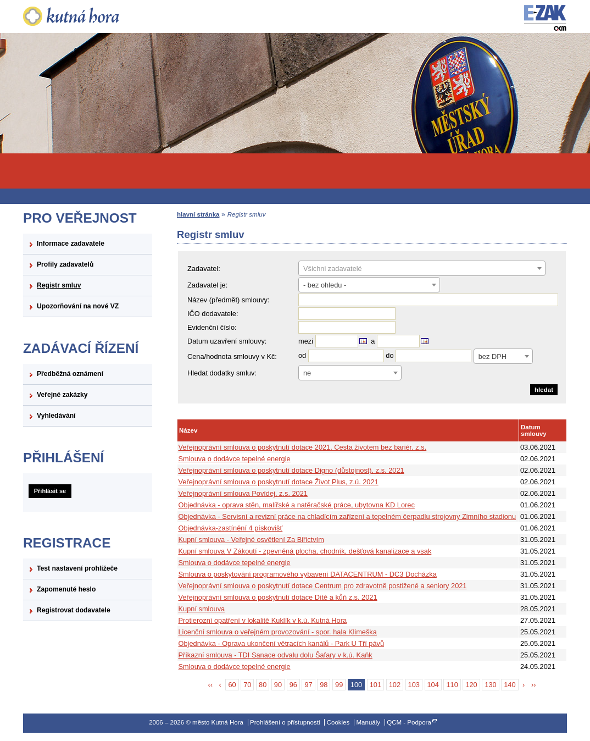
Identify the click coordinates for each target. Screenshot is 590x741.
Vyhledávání (56, 415)
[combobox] (422, 268)
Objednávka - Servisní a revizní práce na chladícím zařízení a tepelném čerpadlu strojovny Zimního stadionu (347, 516)
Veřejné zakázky (62, 395)
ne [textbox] (307, 373)
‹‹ (210, 685)
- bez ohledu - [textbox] (324, 285)
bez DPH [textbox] (492, 356)
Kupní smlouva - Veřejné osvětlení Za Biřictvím (251, 539)
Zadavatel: (203, 268)
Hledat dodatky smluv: (222, 373)
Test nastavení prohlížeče (77, 568)
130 (490, 685)
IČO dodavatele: (212, 313)
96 (293, 685)
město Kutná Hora (87, 16)
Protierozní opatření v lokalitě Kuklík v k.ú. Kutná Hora (263, 620)
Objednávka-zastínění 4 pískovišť (231, 528)
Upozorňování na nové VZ (78, 306)
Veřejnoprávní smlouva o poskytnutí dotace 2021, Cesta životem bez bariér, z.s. (303, 447)
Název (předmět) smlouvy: (228, 300)
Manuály (368, 722)
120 (471, 685)
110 (452, 685)
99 (339, 685)
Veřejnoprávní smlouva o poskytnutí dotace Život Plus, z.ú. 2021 (279, 482)
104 (433, 685)
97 (308, 685)
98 (323, 685)
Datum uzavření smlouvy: (226, 341)
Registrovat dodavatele (73, 610)
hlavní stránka (198, 214)
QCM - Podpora (409, 722)
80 (262, 685)
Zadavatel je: (207, 285)
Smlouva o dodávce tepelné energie (235, 459)
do (389, 356)
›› (533, 685)
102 (394, 685)
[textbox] (422, 269)
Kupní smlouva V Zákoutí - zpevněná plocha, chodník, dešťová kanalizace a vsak (305, 551)
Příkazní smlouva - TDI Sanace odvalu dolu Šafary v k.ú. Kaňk (275, 655)
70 (247, 685)
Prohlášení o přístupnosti (285, 722)
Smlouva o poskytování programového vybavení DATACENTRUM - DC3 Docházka (308, 574)
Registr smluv (59, 285)
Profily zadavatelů (65, 264)
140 (509, 685)
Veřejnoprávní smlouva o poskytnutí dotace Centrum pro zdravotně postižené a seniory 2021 (323, 586)
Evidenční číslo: (212, 327)
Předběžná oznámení (70, 374)
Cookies (338, 722)
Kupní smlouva (202, 609)
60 (232, 685)
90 (278, 685)
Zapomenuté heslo (66, 589)
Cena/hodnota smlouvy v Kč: (232, 356)
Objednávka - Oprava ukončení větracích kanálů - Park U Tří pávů (282, 643)
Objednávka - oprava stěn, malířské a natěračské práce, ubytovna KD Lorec (297, 505)
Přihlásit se (50, 491)
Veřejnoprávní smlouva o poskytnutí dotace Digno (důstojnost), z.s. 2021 (291, 470)
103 (414, 685)
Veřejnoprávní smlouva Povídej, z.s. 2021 (243, 493)
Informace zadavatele (70, 243)
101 (375, 685)
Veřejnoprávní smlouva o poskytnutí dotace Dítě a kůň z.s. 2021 (278, 597)
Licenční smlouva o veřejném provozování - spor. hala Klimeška (278, 632)
